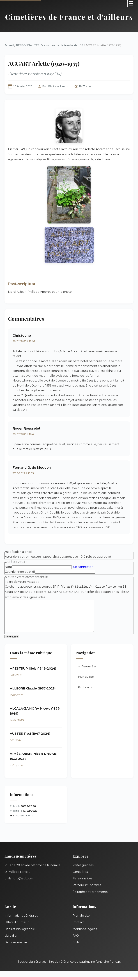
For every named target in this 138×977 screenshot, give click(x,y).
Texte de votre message (22, 581)
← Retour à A (87, 672)
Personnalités (82, 884)
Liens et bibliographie (19, 934)
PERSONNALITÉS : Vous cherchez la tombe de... (47, 45)
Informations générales (21, 921)
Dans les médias (15, 948)
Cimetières (80, 877)
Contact (78, 928)
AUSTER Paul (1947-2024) (30, 739)
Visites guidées (83, 871)
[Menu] (130, 3)
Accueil (9, 45)
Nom (8, 567)
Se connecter (83, 567)
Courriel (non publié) (20, 571)
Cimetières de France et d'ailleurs (69, 17)
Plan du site (86, 682)
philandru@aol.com (18, 884)
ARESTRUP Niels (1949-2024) (33, 674)
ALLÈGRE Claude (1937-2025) (33, 694)
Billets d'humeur (16, 928)
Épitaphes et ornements (90, 897)
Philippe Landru (58, 86)
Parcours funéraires (87, 891)
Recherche (85, 693)
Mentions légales (85, 934)
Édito (76, 948)
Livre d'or (11, 941)
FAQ (76, 941)
